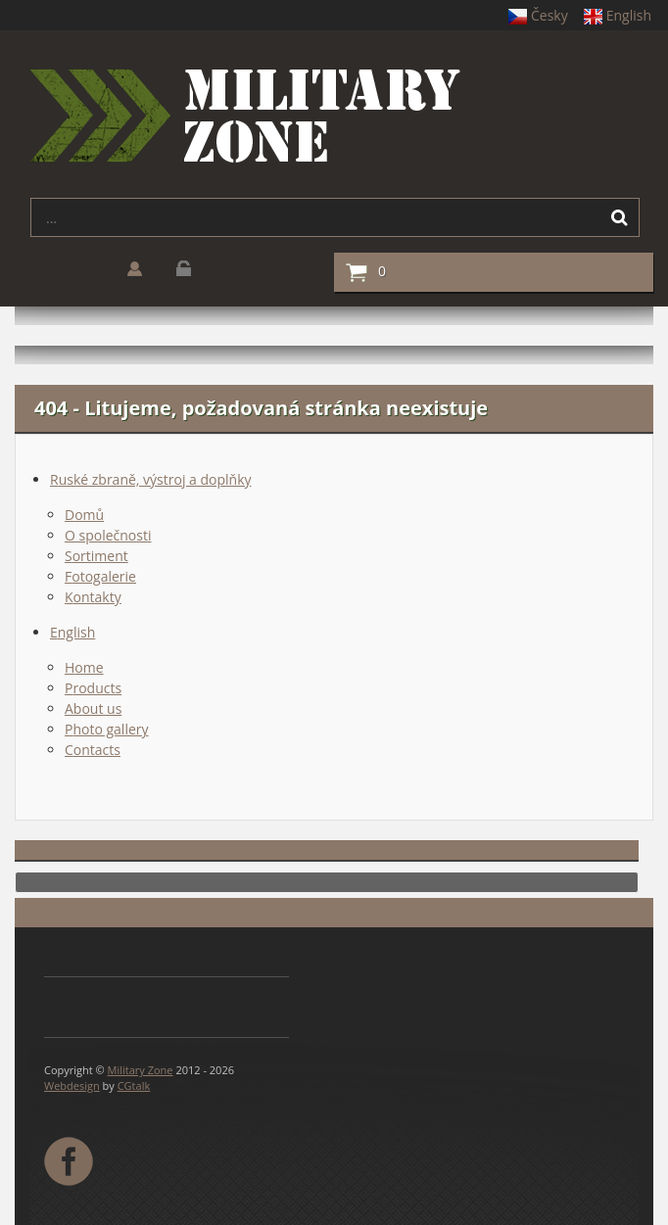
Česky (538, 15)
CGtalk (134, 1085)
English (617, 15)
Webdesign (72, 1085)
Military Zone (140, 1069)
